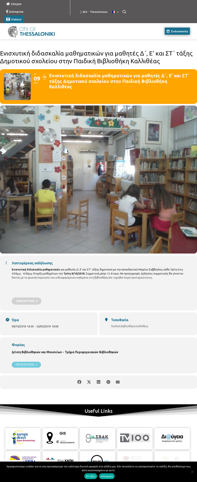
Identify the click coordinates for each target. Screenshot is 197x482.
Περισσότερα (26, 364)
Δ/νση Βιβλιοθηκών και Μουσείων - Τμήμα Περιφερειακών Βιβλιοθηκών (65, 352)
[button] (124, 11)
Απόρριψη (107, 476)
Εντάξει (90, 476)
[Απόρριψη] (192, 472)
